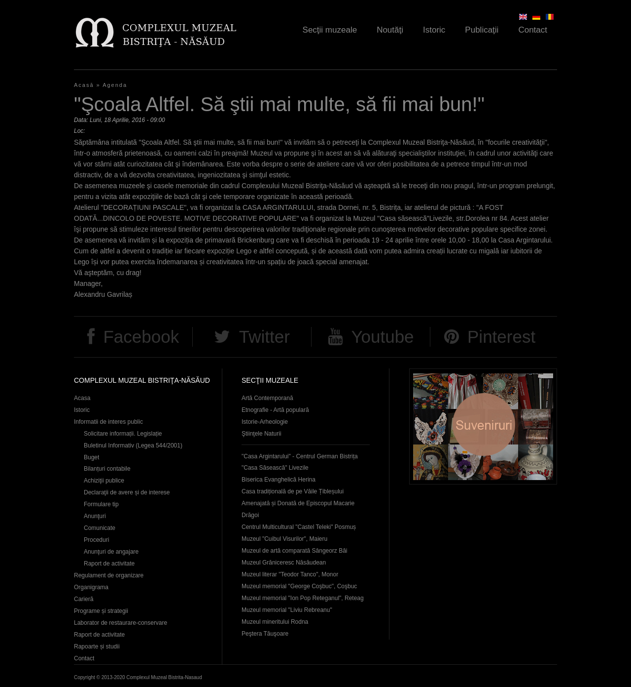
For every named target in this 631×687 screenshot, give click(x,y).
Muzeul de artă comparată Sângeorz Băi (295, 550)
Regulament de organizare (108, 575)
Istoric (434, 30)
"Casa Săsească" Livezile (275, 467)
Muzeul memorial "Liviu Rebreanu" (287, 609)
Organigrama (91, 587)
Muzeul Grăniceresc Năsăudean (284, 562)
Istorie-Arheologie (265, 421)
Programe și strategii (101, 610)
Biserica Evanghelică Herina (279, 479)
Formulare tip (101, 504)
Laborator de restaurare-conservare (120, 622)
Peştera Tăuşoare (265, 633)
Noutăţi (390, 30)
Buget (91, 457)
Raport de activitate (109, 563)
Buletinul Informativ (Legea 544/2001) (133, 445)
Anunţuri (95, 516)
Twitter (264, 336)
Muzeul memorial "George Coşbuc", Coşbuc (299, 586)
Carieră (83, 599)
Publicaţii (481, 30)
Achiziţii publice (104, 480)
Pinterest (501, 336)
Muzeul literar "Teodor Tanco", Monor (290, 574)
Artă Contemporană (267, 398)
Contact (532, 30)
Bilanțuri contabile (107, 468)
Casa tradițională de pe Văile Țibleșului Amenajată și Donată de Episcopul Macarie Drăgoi (298, 503)
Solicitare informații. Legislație (123, 433)
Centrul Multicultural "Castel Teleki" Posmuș (299, 527)
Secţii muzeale (330, 30)
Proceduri (96, 539)
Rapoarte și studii (97, 646)
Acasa (82, 398)
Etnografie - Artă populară (275, 409)
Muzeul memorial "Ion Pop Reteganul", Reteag (303, 598)
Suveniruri (483, 426)
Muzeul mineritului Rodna (275, 621)
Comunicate (99, 528)
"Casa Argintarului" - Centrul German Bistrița (300, 456)
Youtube (382, 336)
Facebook (141, 336)
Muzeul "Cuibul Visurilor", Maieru (284, 538)
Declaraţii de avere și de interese (127, 492)
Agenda (115, 85)
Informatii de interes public (108, 421)
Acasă (84, 85)
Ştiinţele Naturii (261, 433)
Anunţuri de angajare (111, 551)
